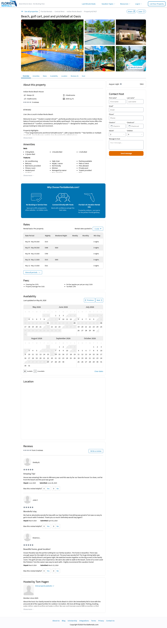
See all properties (31, 11)
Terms (93, 620)
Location (64, 76)
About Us (56, 620)
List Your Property (157, 4)
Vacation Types (107, 4)
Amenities (36, 76)
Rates (45, 76)
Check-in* (112, 122)
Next (98, 300)
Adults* (111, 131)
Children (130, 131)
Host (83, 76)
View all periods (31, 272)
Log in (137, 4)
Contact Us (110, 620)
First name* (113, 98)
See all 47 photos (136, 67)
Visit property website (43, 586)
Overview (26, 76)
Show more (27, 138)
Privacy (101, 620)
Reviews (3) (74, 76)
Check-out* (131, 122)
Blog (63, 620)
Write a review (95, 451)
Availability (54, 76)
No (58, 488)
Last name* (131, 98)
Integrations (84, 620)
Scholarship (72, 620)
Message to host (114, 139)
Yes (48, 488)
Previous (90, 300)
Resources (124, 4)
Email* (111, 106)
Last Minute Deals (89, 4)
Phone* (111, 114)
